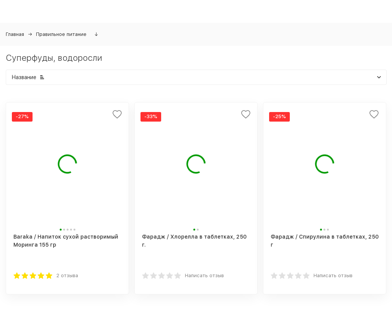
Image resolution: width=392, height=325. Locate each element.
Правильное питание (61, 34)
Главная (15, 34)
